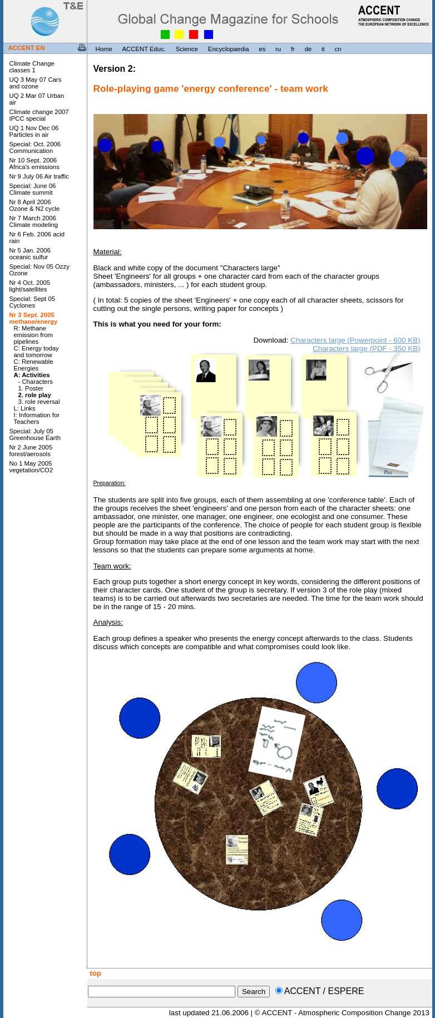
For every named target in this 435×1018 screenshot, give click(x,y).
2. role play (34, 395)
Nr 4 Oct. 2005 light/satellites (30, 286)
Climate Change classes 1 (32, 66)
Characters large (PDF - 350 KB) (366, 348)
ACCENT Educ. (144, 49)
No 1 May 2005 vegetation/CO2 (31, 466)
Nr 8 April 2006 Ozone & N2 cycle (34, 205)
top (94, 973)
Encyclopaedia (228, 49)
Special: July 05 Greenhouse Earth (35, 434)
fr (293, 49)
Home (104, 49)
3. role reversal (39, 401)
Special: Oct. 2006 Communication (35, 147)
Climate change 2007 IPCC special (39, 115)
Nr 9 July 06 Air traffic (39, 176)
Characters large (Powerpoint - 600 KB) (355, 340)
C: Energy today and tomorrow (36, 351)
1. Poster (30, 388)
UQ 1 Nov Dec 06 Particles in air (34, 131)
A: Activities (32, 375)
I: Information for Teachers (37, 418)
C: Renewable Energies (33, 365)
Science (187, 49)
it (323, 49)
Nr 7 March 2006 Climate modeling (33, 221)
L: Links (25, 408)
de (308, 49)
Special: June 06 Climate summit (32, 189)
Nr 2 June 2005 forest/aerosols (30, 450)
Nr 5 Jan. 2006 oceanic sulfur (30, 253)
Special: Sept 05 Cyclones (32, 302)
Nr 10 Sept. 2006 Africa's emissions (34, 163)
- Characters (35, 381)
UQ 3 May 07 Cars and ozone (35, 83)
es (262, 49)
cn (337, 49)
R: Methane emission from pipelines (33, 335)
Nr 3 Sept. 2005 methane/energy (33, 318)
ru (278, 49)
